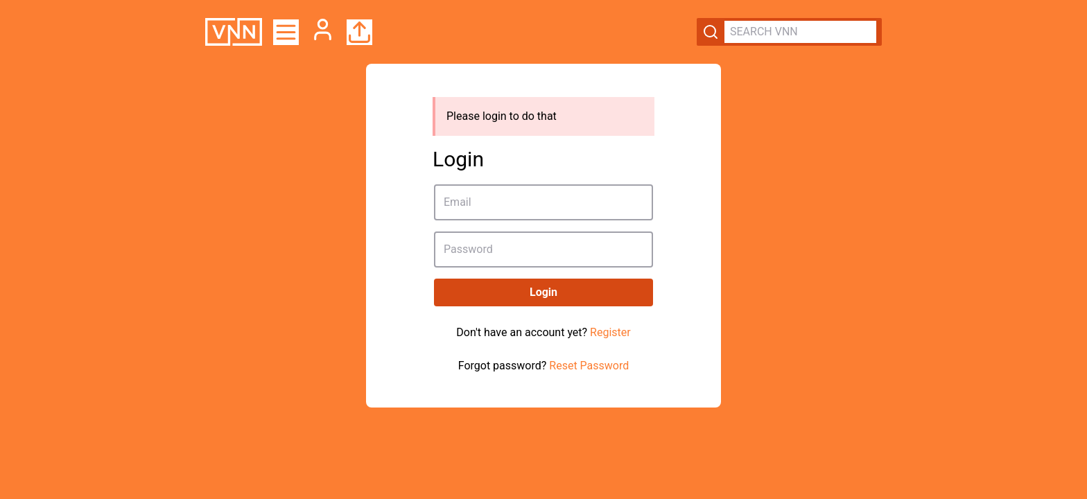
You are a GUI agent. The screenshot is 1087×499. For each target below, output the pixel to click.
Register (610, 332)
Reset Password (589, 365)
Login (543, 292)
